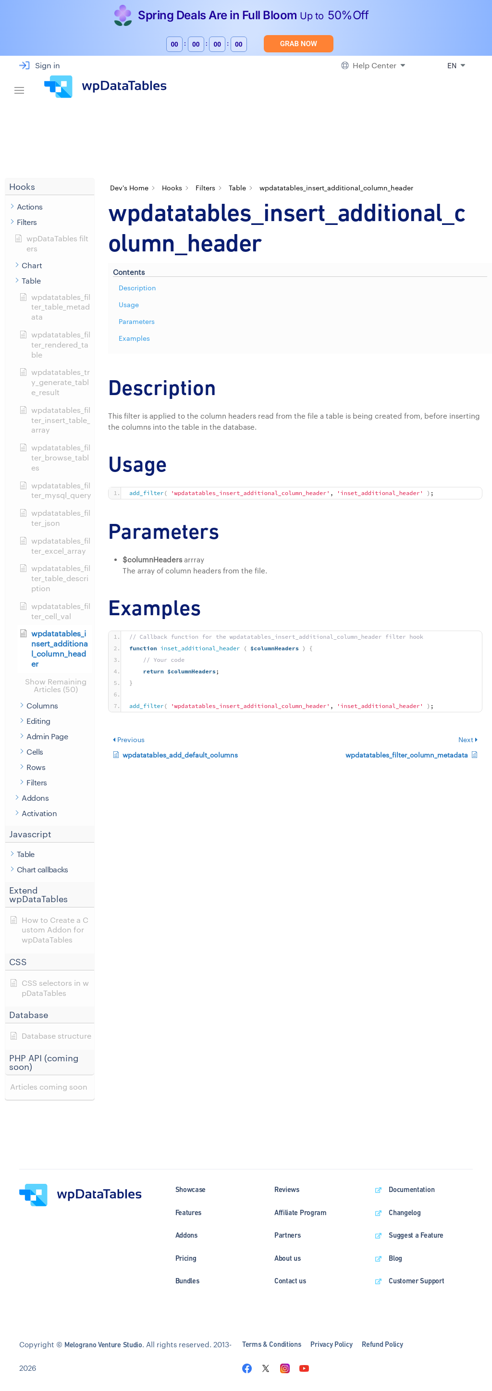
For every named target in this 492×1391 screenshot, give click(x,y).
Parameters (137, 321)
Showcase (190, 1189)
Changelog (404, 1212)
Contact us (290, 1281)
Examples (134, 338)
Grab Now (298, 43)
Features (188, 1212)
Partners (287, 1235)
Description (137, 288)
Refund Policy (382, 1344)
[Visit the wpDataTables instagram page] (285, 1367)
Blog (395, 1258)
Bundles (187, 1281)
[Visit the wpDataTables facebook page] (247, 1367)
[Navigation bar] (19, 86)
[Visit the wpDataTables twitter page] (266, 1367)
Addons (186, 1235)
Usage (129, 304)
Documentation (411, 1189)
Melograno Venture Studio (103, 1345)
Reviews (286, 1189)
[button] (49, 186)
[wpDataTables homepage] (80, 1194)
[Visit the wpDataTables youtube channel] (304, 1367)
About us (287, 1258)
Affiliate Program (300, 1212)
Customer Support (416, 1281)
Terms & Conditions (271, 1344)
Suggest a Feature (416, 1235)
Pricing (186, 1258)
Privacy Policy (331, 1344)
